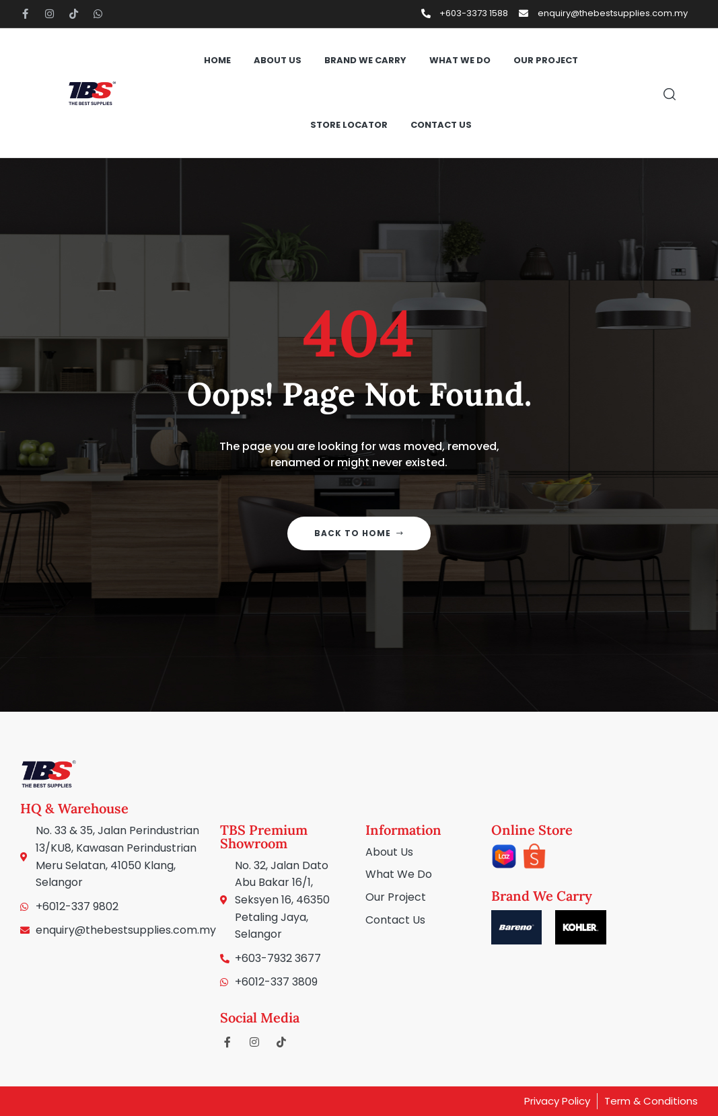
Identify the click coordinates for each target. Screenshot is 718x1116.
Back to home (359, 533)
